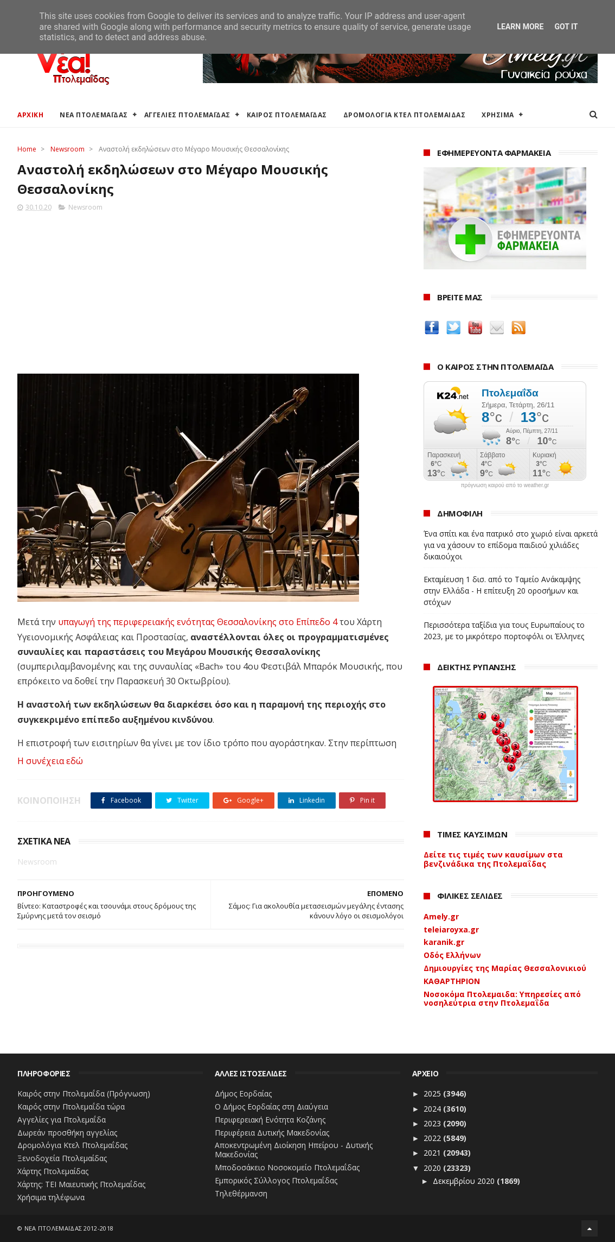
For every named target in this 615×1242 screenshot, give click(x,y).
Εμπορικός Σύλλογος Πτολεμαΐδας (276, 1180)
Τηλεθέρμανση (241, 1193)
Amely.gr (441, 916)
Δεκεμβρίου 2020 (465, 1181)
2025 (433, 1093)
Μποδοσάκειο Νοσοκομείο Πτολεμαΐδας (287, 1167)
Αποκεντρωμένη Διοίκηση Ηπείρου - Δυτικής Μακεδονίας (294, 1149)
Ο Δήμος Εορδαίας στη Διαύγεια (271, 1106)
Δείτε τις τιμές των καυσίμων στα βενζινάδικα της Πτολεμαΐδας (493, 859)
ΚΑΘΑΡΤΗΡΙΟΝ (452, 981)
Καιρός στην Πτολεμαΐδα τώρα (71, 1106)
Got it (566, 26)
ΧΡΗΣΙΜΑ (498, 114)
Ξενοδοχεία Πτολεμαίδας (62, 1158)
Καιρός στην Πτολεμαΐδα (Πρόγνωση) (83, 1093)
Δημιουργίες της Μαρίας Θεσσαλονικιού (505, 968)
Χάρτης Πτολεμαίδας (52, 1171)
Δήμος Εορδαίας (243, 1093)
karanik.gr (444, 942)
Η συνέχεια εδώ (50, 761)
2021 (433, 1153)
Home (26, 149)
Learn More (520, 26)
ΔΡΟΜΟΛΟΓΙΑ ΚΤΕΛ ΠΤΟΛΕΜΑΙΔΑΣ (404, 114)
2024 (433, 1109)
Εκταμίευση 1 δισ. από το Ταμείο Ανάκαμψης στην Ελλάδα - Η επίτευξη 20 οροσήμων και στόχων (502, 590)
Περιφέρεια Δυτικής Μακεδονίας (272, 1132)
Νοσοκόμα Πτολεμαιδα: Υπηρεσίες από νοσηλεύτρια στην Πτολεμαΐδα (502, 998)
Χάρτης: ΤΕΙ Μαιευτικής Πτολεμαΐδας (81, 1184)
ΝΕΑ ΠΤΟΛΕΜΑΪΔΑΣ (94, 114)
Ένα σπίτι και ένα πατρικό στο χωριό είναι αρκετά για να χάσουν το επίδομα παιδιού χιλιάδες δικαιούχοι (511, 545)
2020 (433, 1168)
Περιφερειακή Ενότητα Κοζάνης (270, 1119)
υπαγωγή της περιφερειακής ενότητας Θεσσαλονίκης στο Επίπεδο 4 (196, 622)
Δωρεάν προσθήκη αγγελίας (67, 1132)
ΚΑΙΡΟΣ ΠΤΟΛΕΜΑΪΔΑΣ (287, 114)
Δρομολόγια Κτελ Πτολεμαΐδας (72, 1145)
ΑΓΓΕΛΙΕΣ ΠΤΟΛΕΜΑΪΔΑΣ (187, 114)
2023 (433, 1123)
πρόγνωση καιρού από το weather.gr (505, 485)
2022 (433, 1138)
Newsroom (67, 149)
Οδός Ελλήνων (452, 955)
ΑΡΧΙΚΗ (30, 114)
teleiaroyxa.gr (451, 929)
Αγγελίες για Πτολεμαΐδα (61, 1119)
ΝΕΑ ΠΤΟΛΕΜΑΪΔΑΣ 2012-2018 (69, 1228)
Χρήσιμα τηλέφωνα (51, 1197)
